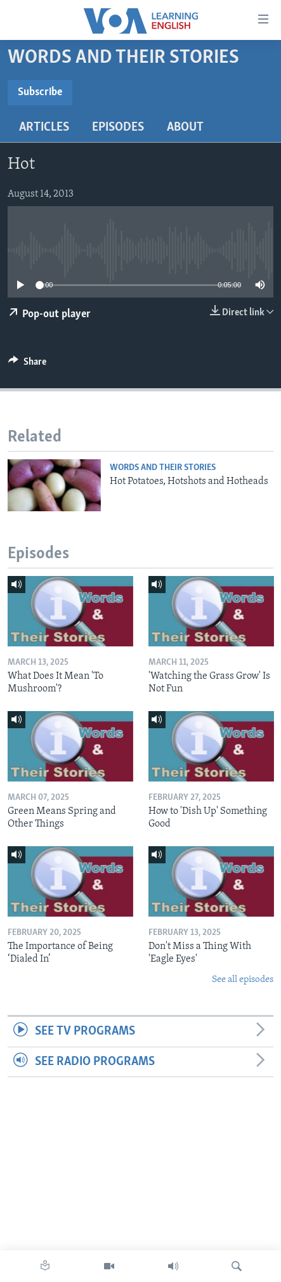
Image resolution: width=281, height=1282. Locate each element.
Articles (44, 127)
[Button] (27, 365)
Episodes (118, 127)
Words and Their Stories (163, 468)
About (185, 127)
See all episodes (242, 979)
